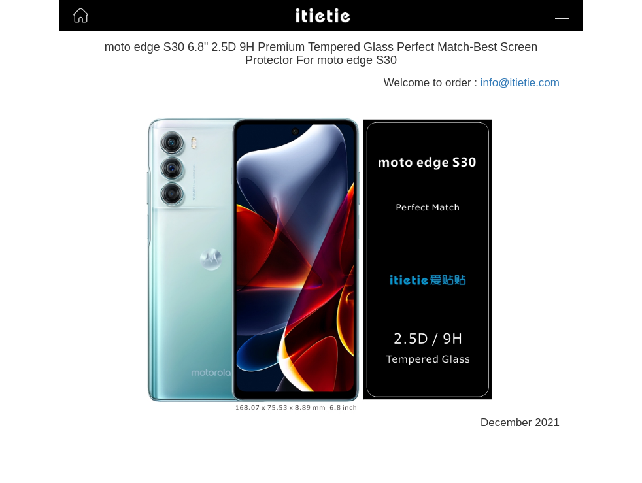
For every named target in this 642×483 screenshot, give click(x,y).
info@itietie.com (520, 82)
